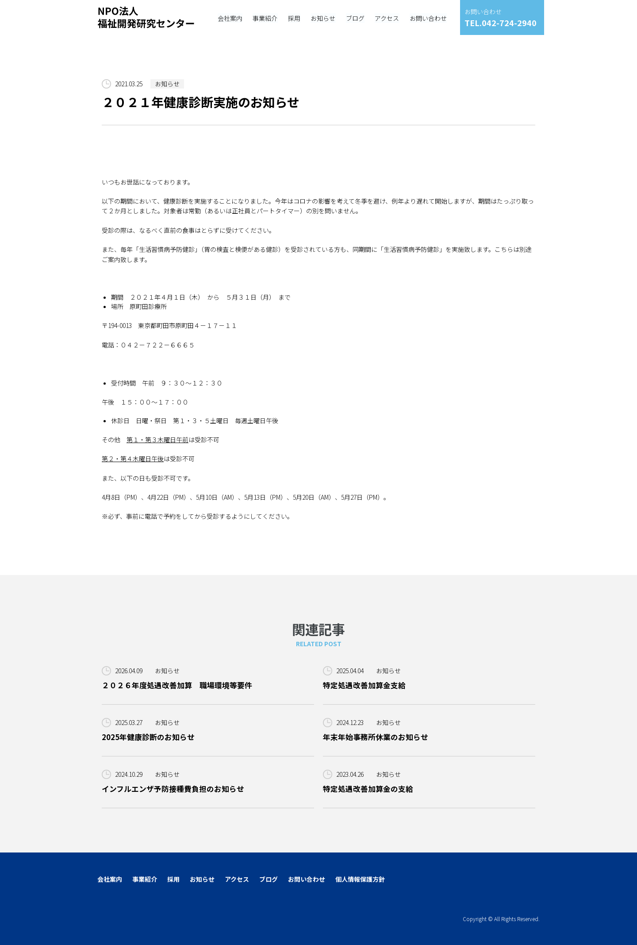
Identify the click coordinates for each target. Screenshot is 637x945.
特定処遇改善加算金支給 (364, 685)
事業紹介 (144, 879)
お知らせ (167, 83)
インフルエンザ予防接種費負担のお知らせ (173, 788)
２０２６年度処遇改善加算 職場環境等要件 (177, 685)
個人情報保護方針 (360, 879)
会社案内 (109, 879)
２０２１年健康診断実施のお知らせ (200, 102)
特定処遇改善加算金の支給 (368, 788)
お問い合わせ (306, 879)
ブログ (268, 879)
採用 (173, 879)
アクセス (237, 879)
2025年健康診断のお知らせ (148, 737)
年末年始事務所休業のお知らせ (375, 737)
